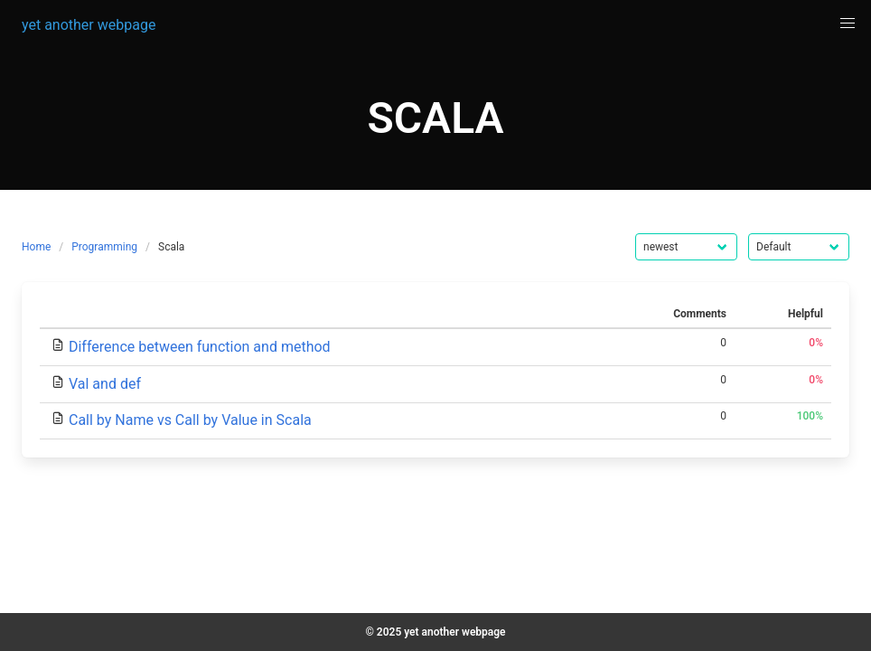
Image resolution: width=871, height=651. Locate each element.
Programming (104, 247)
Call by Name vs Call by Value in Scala (190, 420)
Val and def (105, 383)
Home (36, 247)
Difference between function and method (200, 346)
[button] (847, 23)
